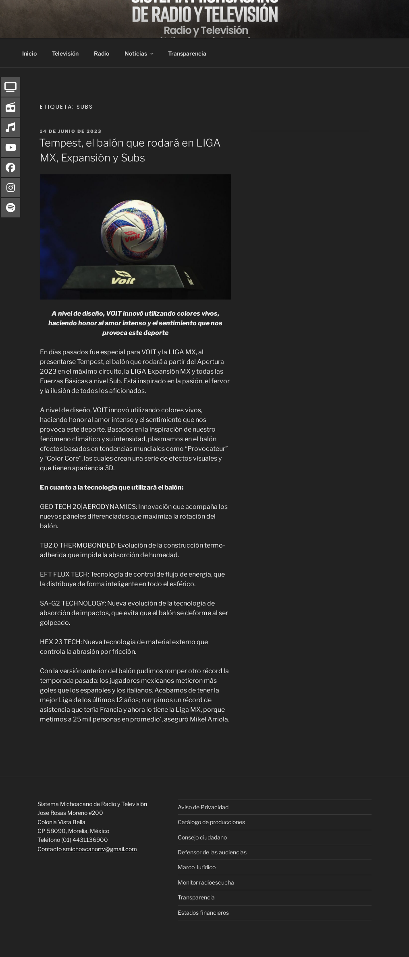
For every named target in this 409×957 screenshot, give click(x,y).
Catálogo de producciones (211, 822)
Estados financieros (203, 912)
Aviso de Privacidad (203, 807)
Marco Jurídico (197, 867)
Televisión (65, 53)
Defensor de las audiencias (212, 852)
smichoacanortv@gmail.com (100, 848)
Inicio (29, 53)
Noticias (140, 53)
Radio (101, 53)
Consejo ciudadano (202, 837)
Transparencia (187, 53)
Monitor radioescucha (206, 882)
